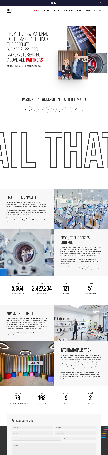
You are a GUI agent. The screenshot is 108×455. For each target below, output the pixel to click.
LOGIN (99, 3)
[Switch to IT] (94, 11)
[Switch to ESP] (99, 11)
